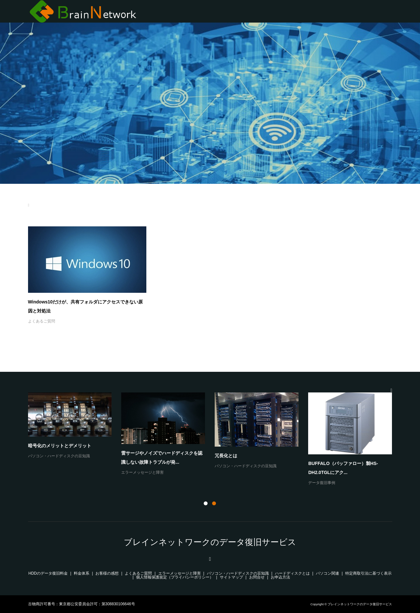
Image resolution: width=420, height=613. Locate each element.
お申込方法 (280, 577)
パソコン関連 (327, 573)
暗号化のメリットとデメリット (59, 445)
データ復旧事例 (321, 482)
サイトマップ (231, 577)
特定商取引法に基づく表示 (368, 573)
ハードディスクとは (292, 573)
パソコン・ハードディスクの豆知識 (59, 456)
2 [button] (214, 503)
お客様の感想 (107, 573)
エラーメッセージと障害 (142, 472)
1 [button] (206, 503)
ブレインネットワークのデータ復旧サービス (210, 542)
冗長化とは (226, 455)
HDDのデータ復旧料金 (48, 573)
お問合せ (257, 577)
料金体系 (81, 573)
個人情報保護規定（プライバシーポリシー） (174, 577)
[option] (215, 439)
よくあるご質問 (41, 321)
